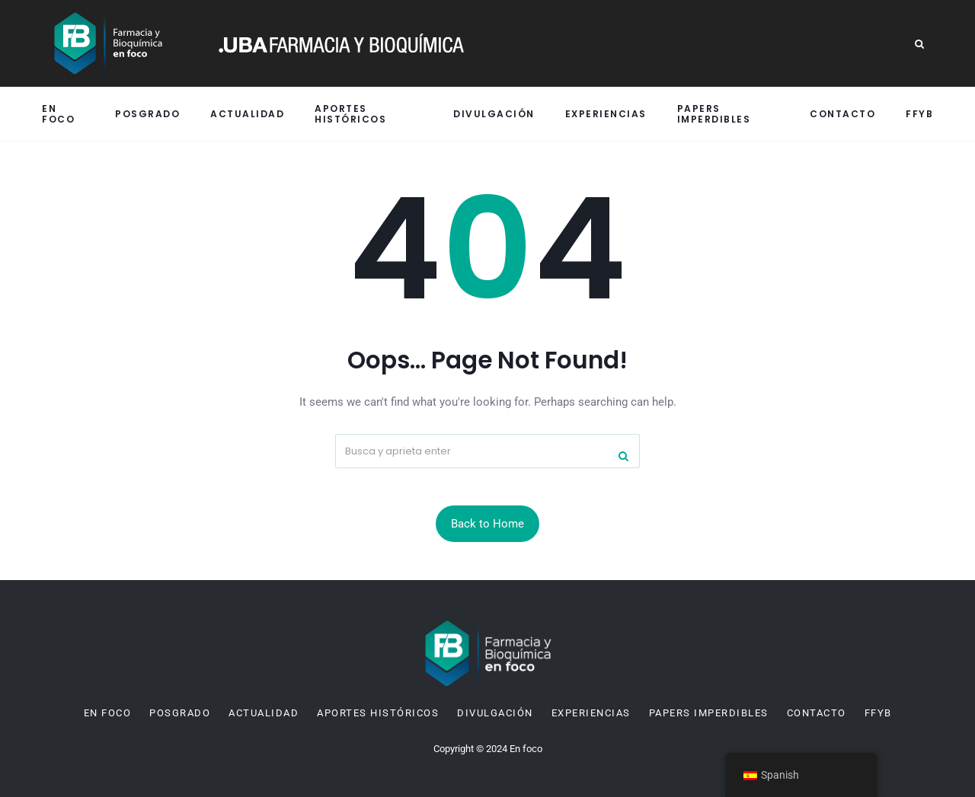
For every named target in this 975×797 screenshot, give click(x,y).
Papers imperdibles (714, 113)
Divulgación (494, 113)
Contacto (842, 113)
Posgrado (147, 113)
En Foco (58, 113)
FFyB (919, 113)
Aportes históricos (350, 113)
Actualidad (247, 113)
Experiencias (606, 113)
